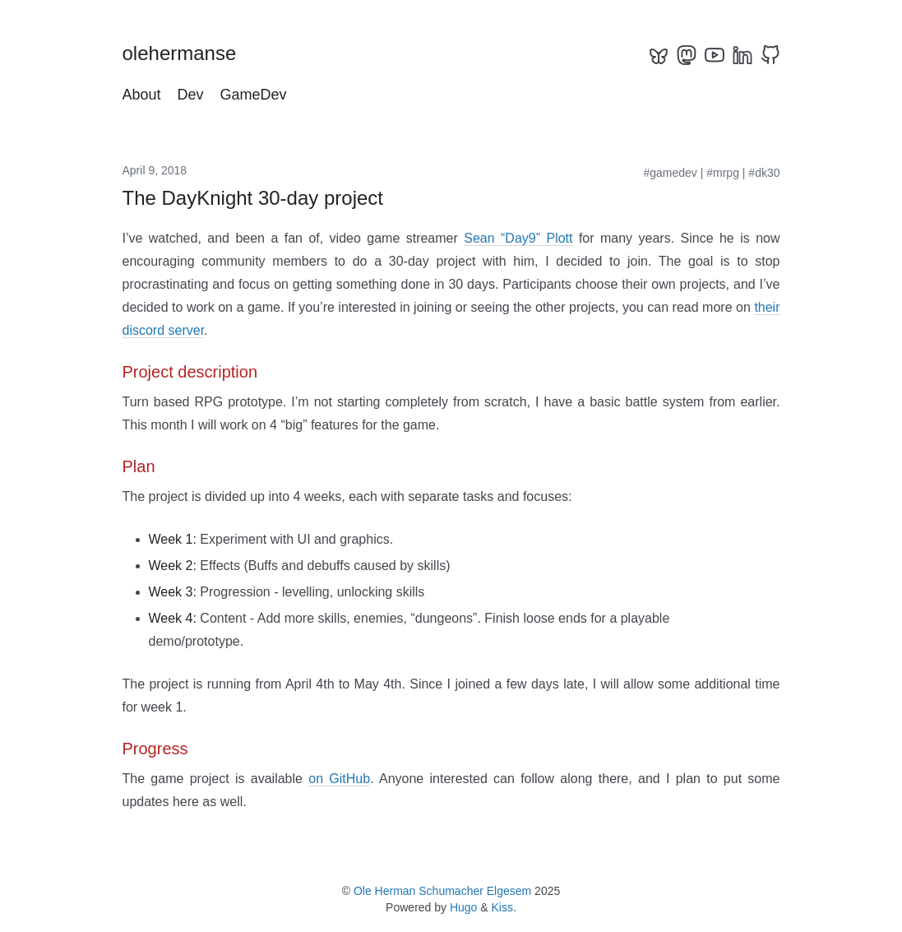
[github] (770, 55)
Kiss (502, 907)
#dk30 (763, 172)
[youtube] (714, 55)
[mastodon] (686, 55)
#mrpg (722, 172)
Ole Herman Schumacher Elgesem (442, 890)
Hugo (463, 907)
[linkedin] (742, 55)
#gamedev (669, 172)
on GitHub (339, 779)
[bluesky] (658, 55)
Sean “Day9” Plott (518, 238)
